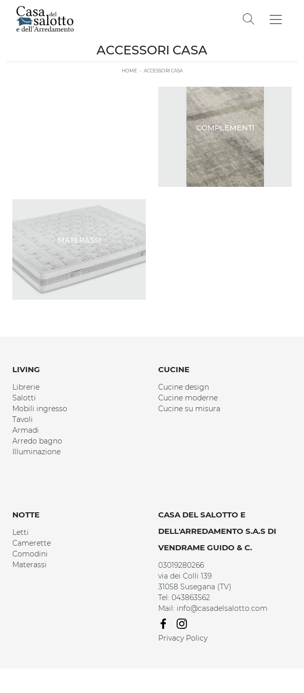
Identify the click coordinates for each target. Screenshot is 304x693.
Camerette (31, 543)
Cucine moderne (188, 397)
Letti (20, 532)
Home (129, 70)
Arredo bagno (37, 441)
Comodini (30, 554)
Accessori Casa (163, 70)
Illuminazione (36, 451)
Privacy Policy (182, 638)
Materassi (29, 564)
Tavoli (22, 419)
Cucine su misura (189, 408)
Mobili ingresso (39, 408)
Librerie (26, 387)
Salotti (24, 397)
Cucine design (183, 387)
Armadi (25, 430)
